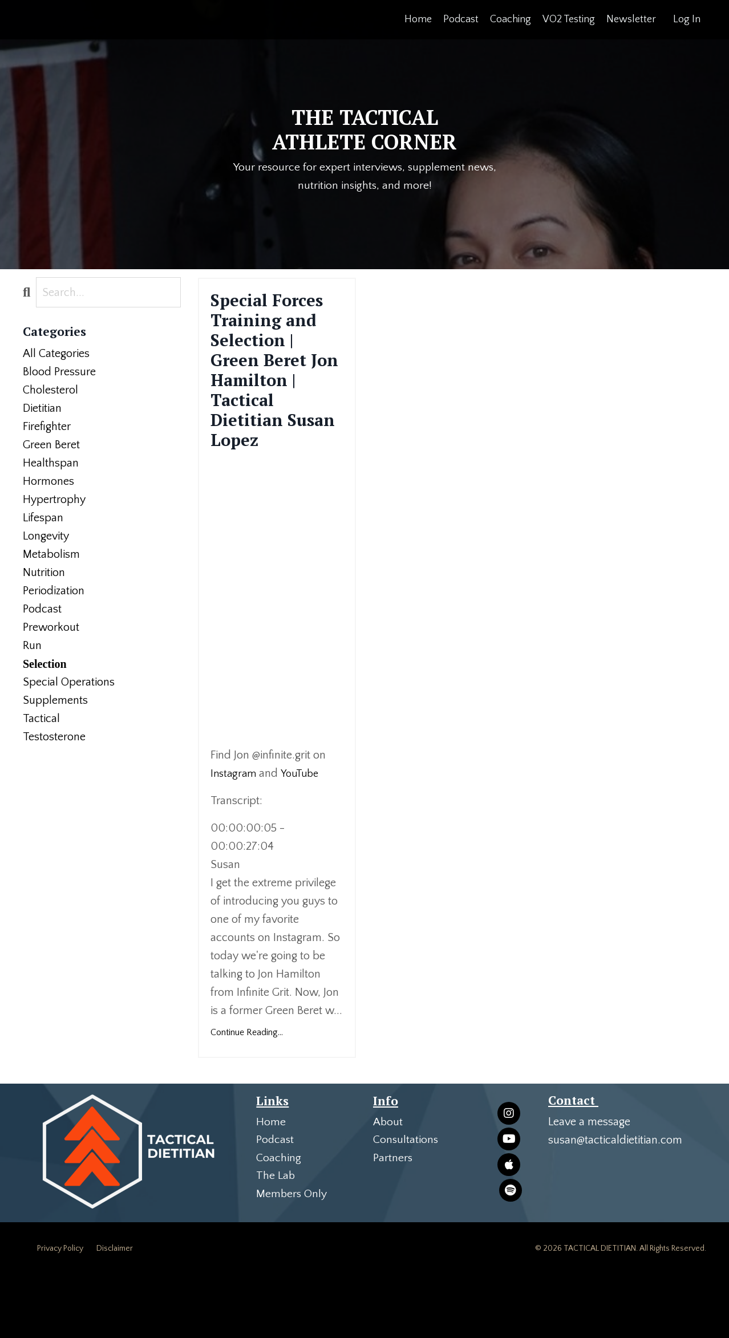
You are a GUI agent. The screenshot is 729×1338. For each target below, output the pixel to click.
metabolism (51, 555)
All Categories (56, 354)
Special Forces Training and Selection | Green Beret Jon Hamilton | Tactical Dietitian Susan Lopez (276, 402)
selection (45, 664)
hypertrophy (54, 500)
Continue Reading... (246, 1095)
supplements (55, 701)
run (32, 646)
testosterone (54, 737)
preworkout (51, 628)
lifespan (43, 518)
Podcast (461, 19)
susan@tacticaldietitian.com (615, 1203)
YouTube (303, 836)
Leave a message (589, 1184)
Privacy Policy (60, 1311)
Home (418, 19)
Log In (686, 19)
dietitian (42, 409)
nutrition (44, 573)
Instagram (234, 836)
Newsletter (631, 19)
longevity (46, 536)
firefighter (47, 427)
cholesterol (50, 390)
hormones (48, 482)
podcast (42, 609)
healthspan (51, 463)
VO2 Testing (568, 19)
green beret (51, 445)
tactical (41, 719)
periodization (53, 591)
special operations (69, 682)
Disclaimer (114, 1311)
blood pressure (59, 372)
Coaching (510, 19)
